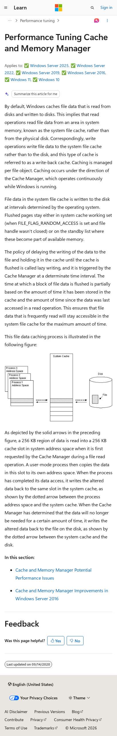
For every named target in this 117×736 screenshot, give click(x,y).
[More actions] (107, 20)
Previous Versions (49, 711)
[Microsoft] (58, 7)
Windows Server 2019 (41, 72)
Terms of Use (16, 728)
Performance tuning (37, 20)
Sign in (106, 7)
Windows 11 (21, 79)
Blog (76, 711)
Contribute (14, 719)
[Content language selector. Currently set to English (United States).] (31, 684)
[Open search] (92, 8)
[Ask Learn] (96, 20)
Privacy (36, 719)
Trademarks (44, 728)
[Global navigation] (5, 8)
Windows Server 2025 (49, 65)
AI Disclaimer (16, 711)
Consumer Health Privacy (76, 719)
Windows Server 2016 (86, 72)
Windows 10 (49, 79)
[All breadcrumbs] (10, 20)
